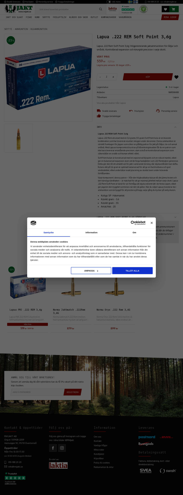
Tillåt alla (132, 270)
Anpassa (91, 270)
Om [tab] (134, 232)
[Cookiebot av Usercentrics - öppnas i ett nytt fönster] (132, 223)
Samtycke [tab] (49, 232)
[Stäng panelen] (152, 223)
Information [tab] (91, 232)
